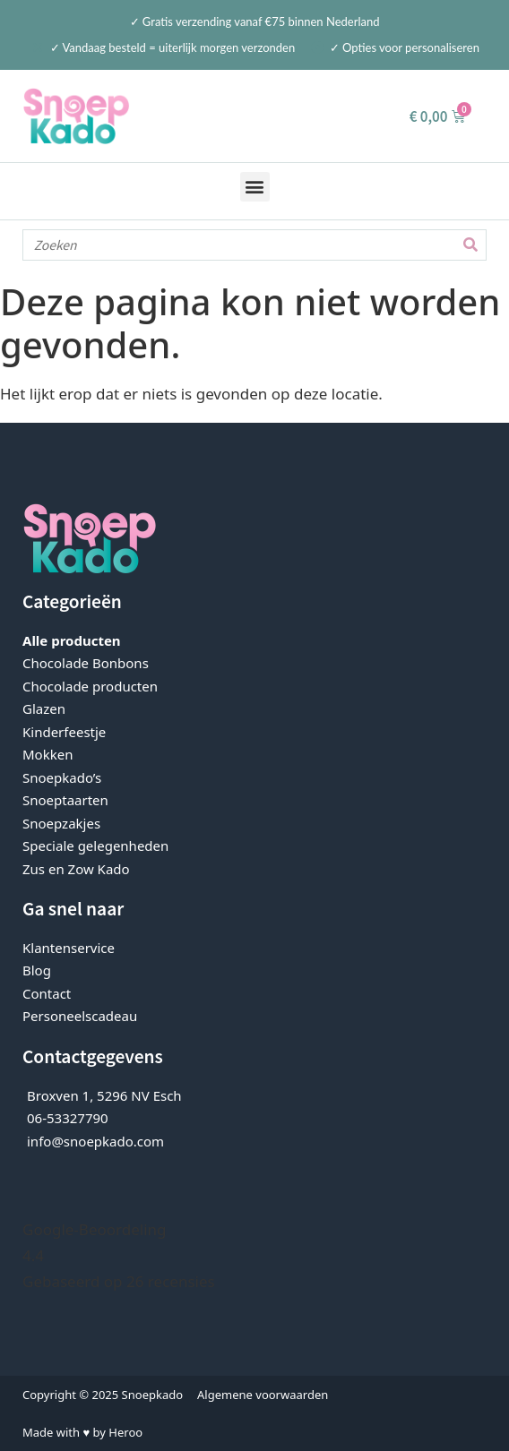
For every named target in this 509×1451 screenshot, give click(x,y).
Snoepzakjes (61, 823)
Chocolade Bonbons (85, 663)
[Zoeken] (470, 245)
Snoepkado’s (61, 777)
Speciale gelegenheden (95, 845)
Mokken (47, 754)
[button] (255, 187)
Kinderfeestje (64, 732)
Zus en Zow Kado (76, 869)
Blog (36, 970)
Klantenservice (68, 948)
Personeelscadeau (79, 1016)
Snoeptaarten (65, 800)
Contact (46, 993)
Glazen (43, 708)
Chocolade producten (90, 686)
